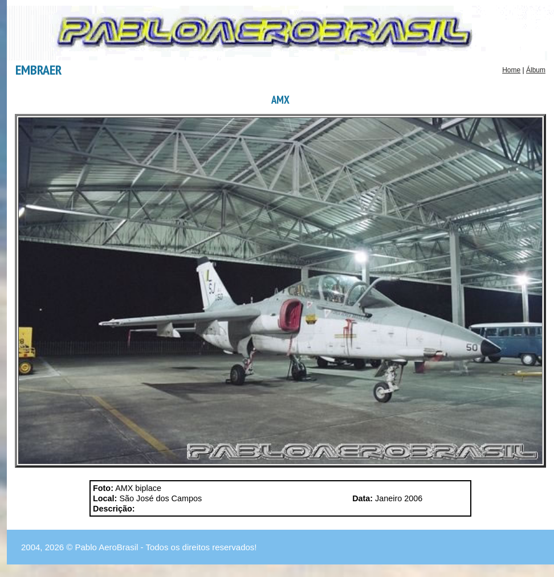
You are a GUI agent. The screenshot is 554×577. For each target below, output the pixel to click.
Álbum (535, 70)
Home (511, 70)
